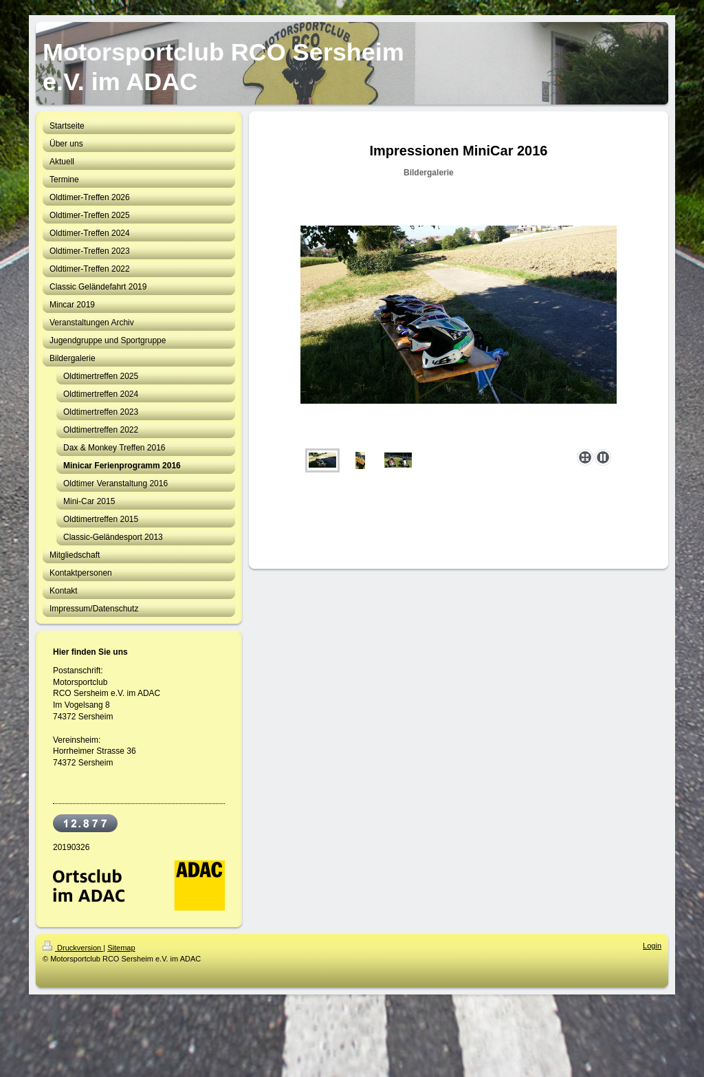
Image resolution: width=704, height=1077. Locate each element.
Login (652, 946)
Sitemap (121, 948)
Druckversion (73, 948)
